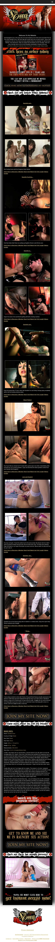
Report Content (36, 938)
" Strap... (27, 631)
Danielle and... (27, 103)
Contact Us (8, 938)
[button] (27, 817)
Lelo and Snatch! (27, 477)
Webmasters (27, 938)
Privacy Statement (27, 930)
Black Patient (27, 400)
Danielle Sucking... (27, 177)
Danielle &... (27, 251)
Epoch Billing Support (18, 938)
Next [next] (45, 873)
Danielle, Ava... (27, 555)
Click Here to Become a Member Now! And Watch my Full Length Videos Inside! (27, 46)
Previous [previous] (8, 873)
